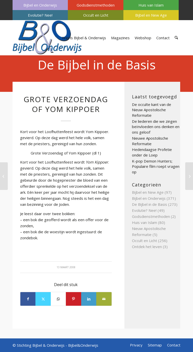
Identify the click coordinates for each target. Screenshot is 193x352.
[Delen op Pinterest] (73, 299)
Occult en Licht (95, 15)
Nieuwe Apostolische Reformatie (150, 141)
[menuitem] (40, 5)
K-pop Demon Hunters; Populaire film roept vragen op (155, 166)
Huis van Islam (151, 5)
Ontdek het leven (147, 246)
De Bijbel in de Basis (97, 64)
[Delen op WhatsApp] (58, 299)
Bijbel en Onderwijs (40, 5)
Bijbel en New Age (151, 15)
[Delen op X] (43, 299)
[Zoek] (176, 37)
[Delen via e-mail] (104, 299)
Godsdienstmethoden (96, 5)
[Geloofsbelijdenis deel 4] (4, 176)
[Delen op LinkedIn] (88, 299)
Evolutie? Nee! (40, 15)
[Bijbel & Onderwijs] (47, 37)
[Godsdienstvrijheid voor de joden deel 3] (189, 176)
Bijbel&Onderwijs (83, 345)
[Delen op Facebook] (27, 299)
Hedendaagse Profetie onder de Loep (152, 152)
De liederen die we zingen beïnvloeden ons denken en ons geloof (155, 127)
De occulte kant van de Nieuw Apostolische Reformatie (151, 110)
